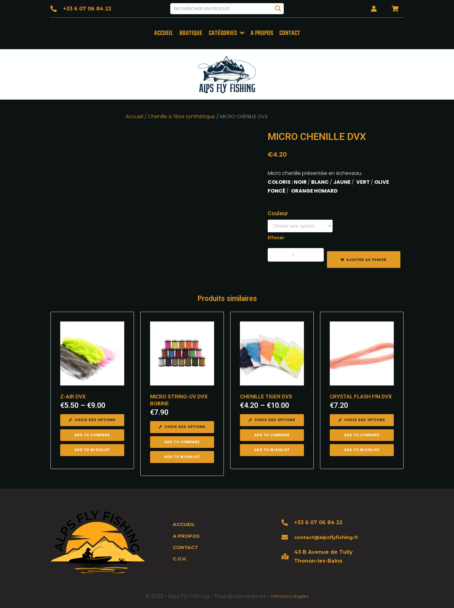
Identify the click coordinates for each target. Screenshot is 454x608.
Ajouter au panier (366, 259)
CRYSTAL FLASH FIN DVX (361, 395)
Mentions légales (290, 595)
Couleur (278, 212)
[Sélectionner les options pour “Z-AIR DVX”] (92, 419)
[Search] (278, 8)
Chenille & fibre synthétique (181, 115)
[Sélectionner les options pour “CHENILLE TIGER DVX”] (272, 419)
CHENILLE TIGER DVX (266, 395)
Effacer (276, 237)
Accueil (134, 115)
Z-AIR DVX (73, 395)
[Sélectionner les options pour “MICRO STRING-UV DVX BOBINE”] (182, 426)
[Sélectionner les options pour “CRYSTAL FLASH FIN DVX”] (362, 419)
